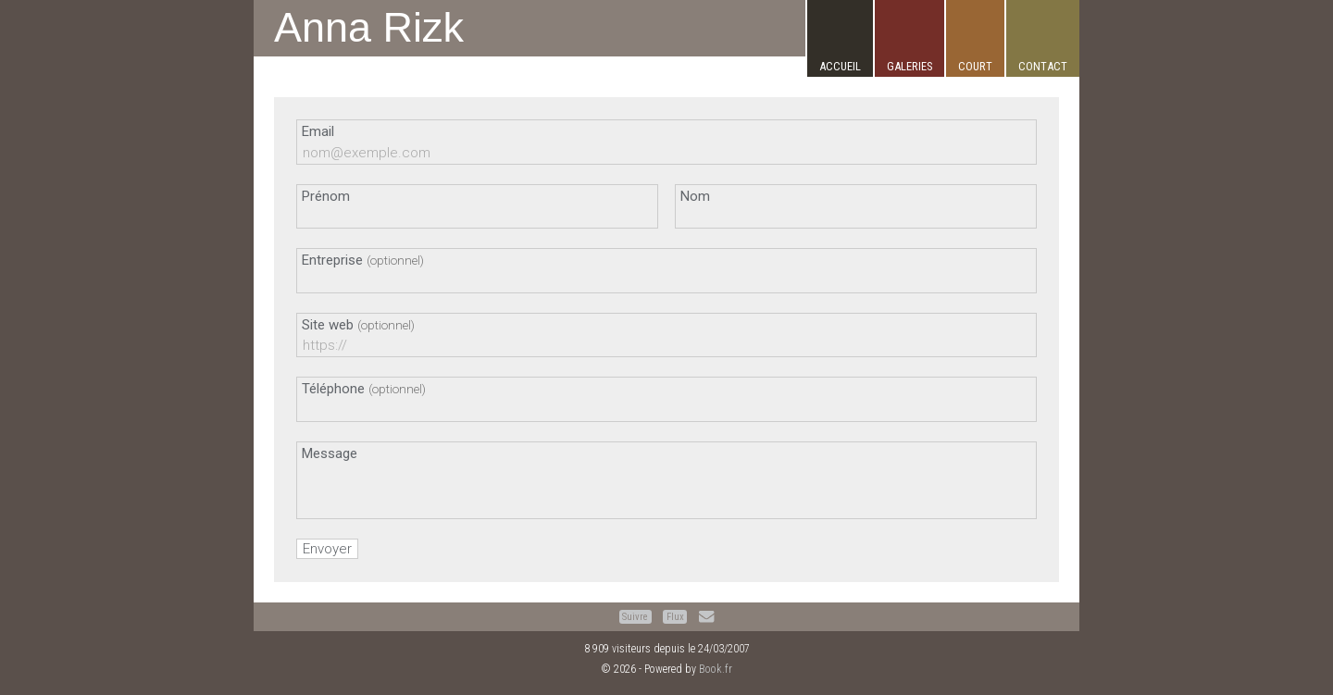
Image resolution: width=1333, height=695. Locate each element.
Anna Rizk (369, 27)
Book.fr (715, 669)
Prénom (326, 196)
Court (975, 66)
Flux (675, 617)
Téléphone (364, 388)
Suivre (635, 617)
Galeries (909, 66)
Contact (1042, 66)
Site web (358, 324)
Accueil (840, 66)
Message (329, 453)
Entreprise (363, 260)
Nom (695, 196)
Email (318, 131)
